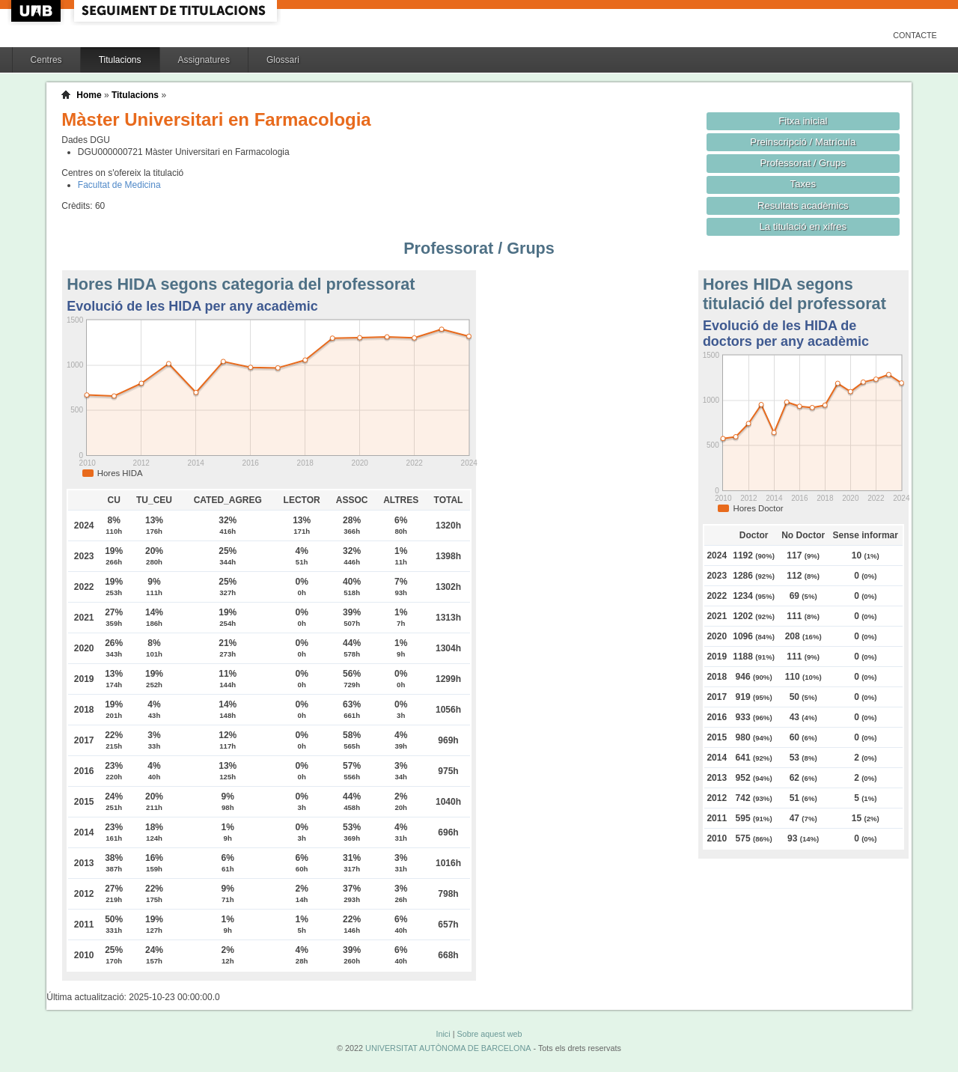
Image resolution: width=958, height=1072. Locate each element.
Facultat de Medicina (119, 185)
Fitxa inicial (802, 121)
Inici (443, 1033)
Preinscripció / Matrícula (802, 141)
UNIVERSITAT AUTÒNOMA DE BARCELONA (448, 1048)
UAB (37, 11)
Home (88, 95)
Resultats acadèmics (803, 205)
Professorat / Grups (803, 162)
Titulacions (120, 60)
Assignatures (204, 60)
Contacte (915, 35)
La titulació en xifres (802, 226)
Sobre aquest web (489, 1033)
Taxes (803, 183)
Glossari (282, 60)
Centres (46, 60)
